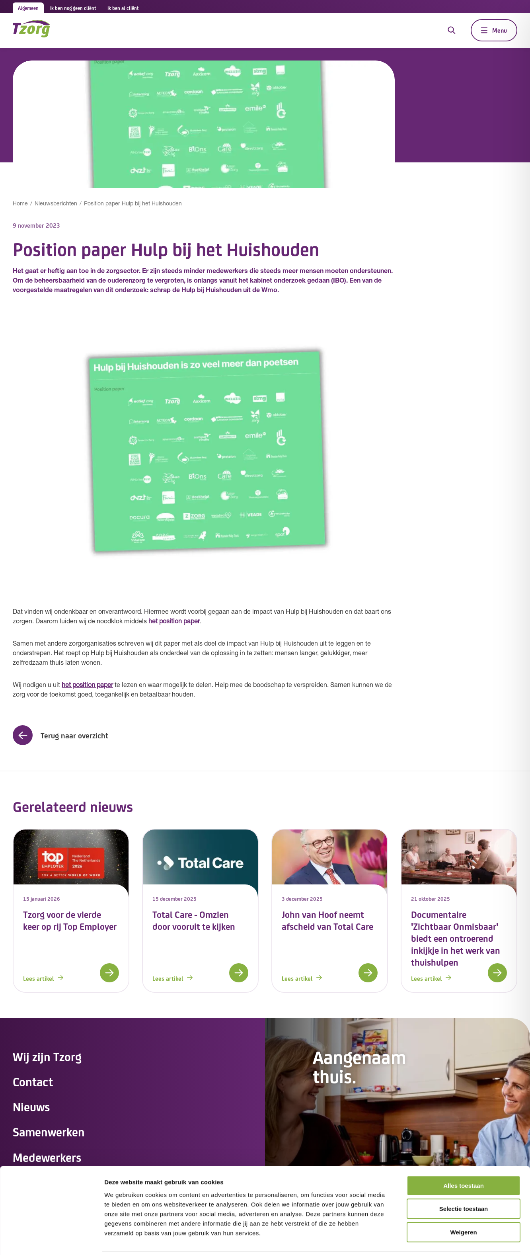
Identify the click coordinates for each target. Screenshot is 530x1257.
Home (20, 204)
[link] (71, 911)
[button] (60, 735)
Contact (33, 1082)
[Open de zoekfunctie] (451, 30)
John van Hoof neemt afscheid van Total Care (327, 920)
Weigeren (463, 1206)
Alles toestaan (463, 1159)
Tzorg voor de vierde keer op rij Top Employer (70, 920)
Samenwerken (49, 1133)
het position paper (174, 622)
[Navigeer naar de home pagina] (31, 30)
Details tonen (430, 1241)
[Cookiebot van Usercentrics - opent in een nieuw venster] (51, 1241)
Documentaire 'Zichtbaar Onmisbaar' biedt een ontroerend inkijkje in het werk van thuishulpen (455, 938)
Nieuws (32, 1107)
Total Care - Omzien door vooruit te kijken (193, 920)
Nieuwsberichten (56, 204)
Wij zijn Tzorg (47, 1056)
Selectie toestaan (463, 1183)
